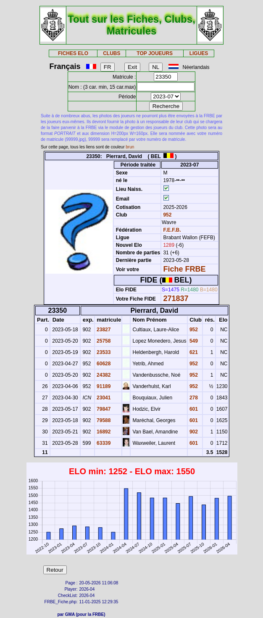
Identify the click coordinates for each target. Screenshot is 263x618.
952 (166, 215)
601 (193, 409)
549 (193, 341)
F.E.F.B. (172, 230)
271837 (175, 298)
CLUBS (111, 53)
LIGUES (198, 53)
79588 (103, 420)
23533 (103, 352)
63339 (103, 443)
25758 (103, 341)
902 (193, 432)
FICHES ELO (73, 53)
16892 (103, 432)
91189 (103, 386)
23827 (103, 330)
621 (193, 352)
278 (193, 398)
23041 (103, 398)
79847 (103, 409)
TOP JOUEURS (155, 53)
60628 (103, 364)
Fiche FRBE (184, 269)
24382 (103, 375)
